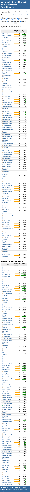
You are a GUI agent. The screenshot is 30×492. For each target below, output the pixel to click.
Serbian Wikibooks (7, 178)
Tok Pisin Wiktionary (8, 160)
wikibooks (26, 18)
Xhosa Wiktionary (7, 395)
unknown (20, 18)
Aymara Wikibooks (7, 443)
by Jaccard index (25, 14)
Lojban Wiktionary (7, 104)
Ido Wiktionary (6, 226)
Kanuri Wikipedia (7, 349)
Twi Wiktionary (6, 336)
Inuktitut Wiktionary (8, 98)
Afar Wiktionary (7, 291)
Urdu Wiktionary (7, 246)
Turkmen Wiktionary (8, 215)
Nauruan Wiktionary (8, 152)
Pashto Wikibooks (7, 360)
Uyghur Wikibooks (7, 338)
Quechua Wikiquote (7, 451)
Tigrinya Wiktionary (7, 70)
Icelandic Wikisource (8, 254)
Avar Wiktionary (7, 473)
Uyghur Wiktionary (7, 166)
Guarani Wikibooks (7, 447)
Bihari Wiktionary (7, 388)
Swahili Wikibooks (7, 362)
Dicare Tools (5, 487)
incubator (4, 18)
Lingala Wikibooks (7, 484)
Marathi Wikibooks (7, 68)
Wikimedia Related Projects (14, 2)
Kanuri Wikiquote (7, 358)
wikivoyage (4, 23)
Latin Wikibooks (7, 219)
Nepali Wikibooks (7, 156)
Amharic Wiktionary (8, 121)
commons (22, 17)
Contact (24, 487)
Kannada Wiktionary (8, 117)
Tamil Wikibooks (7, 208)
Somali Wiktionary (7, 162)
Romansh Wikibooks (8, 324)
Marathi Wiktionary (7, 113)
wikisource (10, 21)
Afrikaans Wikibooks (8, 93)
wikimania (9, 20)
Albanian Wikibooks (7, 213)
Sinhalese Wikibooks (8, 206)
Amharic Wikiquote (7, 33)
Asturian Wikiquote (7, 453)
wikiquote (4, 21)
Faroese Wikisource (7, 467)
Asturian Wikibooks (7, 439)
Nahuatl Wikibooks (7, 449)
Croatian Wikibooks (7, 187)
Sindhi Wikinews (7, 391)
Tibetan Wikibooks (7, 272)
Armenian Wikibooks (8, 150)
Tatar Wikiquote (7, 426)
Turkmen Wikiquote (7, 282)
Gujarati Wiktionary (7, 221)
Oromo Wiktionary (7, 91)
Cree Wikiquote (6, 405)
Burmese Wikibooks (7, 318)
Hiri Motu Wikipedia (8, 378)
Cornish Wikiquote (7, 384)
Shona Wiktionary (7, 280)
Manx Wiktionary (7, 134)
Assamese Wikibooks (8, 269)
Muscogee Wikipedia (8, 350)
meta (15, 18)
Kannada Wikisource (8, 183)
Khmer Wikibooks (7, 41)
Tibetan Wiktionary (7, 293)
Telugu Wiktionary (7, 232)
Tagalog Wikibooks (7, 154)
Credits (11, 487)
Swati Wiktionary (7, 189)
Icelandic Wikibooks (7, 185)
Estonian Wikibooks (7, 87)
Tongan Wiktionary (7, 334)
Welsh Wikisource (7, 198)
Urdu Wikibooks (7, 85)
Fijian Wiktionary (7, 158)
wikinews (16, 20)
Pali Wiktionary (6, 322)
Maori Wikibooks (7, 401)
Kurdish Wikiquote (7, 244)
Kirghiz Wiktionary (7, 224)
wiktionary (11, 23)
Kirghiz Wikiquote (7, 438)
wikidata (4, 20)
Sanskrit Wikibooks (7, 48)
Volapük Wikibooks (7, 365)
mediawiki (10, 18)
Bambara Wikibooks (8, 482)
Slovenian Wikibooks (8, 143)
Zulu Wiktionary (7, 115)
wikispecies (16, 21)
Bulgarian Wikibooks (8, 129)
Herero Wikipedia (7, 409)
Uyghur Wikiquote (7, 283)
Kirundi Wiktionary (7, 329)
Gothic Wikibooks (7, 375)
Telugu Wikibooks (7, 55)
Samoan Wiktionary (7, 136)
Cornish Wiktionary (7, 125)
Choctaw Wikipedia (7, 436)
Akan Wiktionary (7, 386)
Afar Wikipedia (6, 57)
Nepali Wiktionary (7, 123)
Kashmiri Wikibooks (7, 308)
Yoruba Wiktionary (7, 397)
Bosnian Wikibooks (7, 62)
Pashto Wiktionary (7, 111)
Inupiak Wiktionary (7, 414)
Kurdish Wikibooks (7, 42)
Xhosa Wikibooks (7, 367)
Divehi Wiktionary (7, 145)
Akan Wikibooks (7, 267)
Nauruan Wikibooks (7, 407)
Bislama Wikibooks (7, 271)
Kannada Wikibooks (7, 356)
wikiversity (23, 21)
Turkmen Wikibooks (8, 363)
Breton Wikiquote (7, 200)
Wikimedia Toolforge (5, 489)
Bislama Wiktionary (7, 389)
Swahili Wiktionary (7, 138)
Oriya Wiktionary (7, 100)
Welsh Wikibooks (7, 66)
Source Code (17, 487)
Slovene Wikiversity (7, 180)
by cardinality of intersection (14, 14)
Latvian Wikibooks (7, 289)
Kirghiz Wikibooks (7, 35)
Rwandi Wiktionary (7, 119)
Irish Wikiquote (6, 274)
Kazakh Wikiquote (7, 455)
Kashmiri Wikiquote (7, 309)
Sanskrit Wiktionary (7, 96)
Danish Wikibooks (7, 235)
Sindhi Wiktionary (7, 196)
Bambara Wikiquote (7, 445)
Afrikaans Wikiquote (8, 233)
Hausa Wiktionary (7, 64)
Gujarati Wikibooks (7, 306)
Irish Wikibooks (6, 304)
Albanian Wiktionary (8, 191)
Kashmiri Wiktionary (8, 182)
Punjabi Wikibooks (7, 106)
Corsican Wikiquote (7, 376)
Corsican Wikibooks (7, 403)
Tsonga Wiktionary (7, 53)
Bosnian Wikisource (7, 222)
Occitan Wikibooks (7, 95)
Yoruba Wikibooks (7, 340)
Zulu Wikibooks (6, 369)
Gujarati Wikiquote (7, 127)
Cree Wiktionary (7, 298)
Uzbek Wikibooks (7, 393)
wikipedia (21, 20)
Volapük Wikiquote (7, 285)
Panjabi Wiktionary (7, 102)
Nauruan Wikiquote (7, 320)
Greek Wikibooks (7, 217)
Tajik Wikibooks (7, 164)
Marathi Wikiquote (7, 89)
